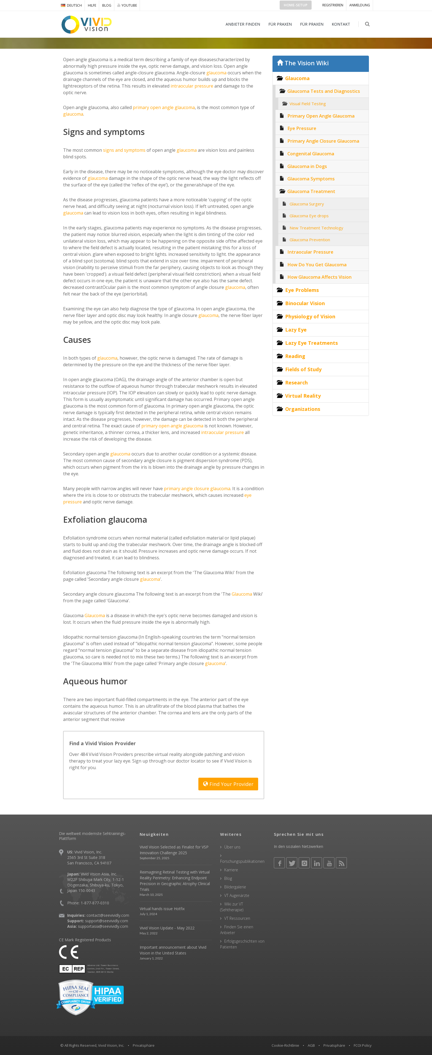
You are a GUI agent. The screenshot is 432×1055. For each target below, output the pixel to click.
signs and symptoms (123, 150)
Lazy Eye (296, 329)
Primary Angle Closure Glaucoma (323, 141)
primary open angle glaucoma (163, 107)
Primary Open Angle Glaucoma (321, 116)
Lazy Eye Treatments (311, 343)
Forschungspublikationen (242, 861)
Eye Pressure (301, 128)
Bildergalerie (235, 886)
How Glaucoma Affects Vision (319, 277)
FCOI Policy (363, 1045)
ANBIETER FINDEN (243, 24)
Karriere (231, 869)
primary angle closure (186, 489)
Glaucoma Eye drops (309, 215)
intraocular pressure (191, 86)
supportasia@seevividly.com (103, 926)
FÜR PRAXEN (280, 24)
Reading (295, 356)
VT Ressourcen (237, 918)
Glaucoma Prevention (310, 239)
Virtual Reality (303, 395)
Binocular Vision (305, 303)
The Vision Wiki (303, 63)
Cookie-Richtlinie (285, 1045)
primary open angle (161, 426)
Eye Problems (302, 290)
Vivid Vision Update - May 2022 (167, 928)
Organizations (302, 409)
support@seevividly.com (106, 920)
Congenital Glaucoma (310, 153)
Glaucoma (241, 594)
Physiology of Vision (310, 316)
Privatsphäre (334, 1045)
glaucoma (215, 73)
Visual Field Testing (308, 103)
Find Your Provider (228, 784)
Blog (106, 5)
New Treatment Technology (316, 227)
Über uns (232, 847)
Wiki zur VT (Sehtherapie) (231, 906)
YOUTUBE (127, 5)
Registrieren (332, 5)
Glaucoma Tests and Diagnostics (323, 91)
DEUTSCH (71, 5)
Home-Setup (295, 4)
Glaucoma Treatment (311, 191)
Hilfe (92, 5)
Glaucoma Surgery (307, 204)
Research (296, 382)
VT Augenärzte (236, 895)
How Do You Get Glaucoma (317, 264)
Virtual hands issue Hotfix (162, 908)
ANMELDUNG (359, 5)
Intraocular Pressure (310, 252)
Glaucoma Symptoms (311, 178)
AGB (311, 1045)
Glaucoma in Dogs (307, 166)
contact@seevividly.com (108, 915)
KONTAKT (341, 24)
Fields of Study (303, 369)
